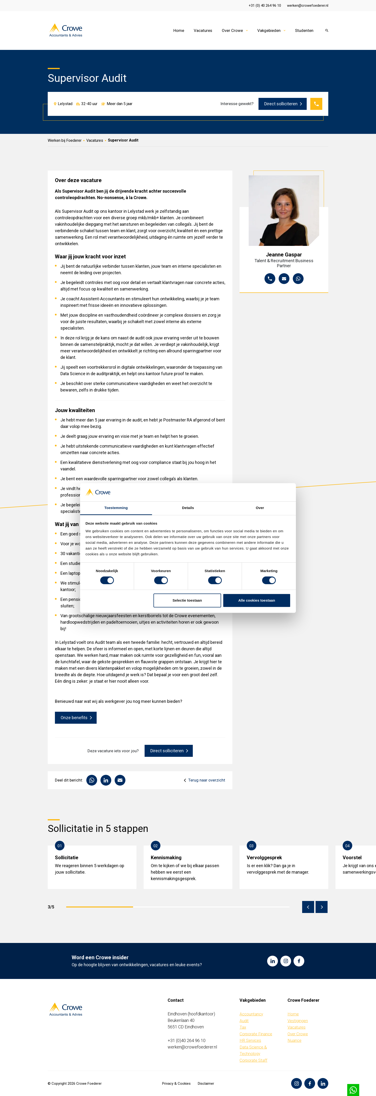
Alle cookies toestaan (256, 600)
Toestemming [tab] (116, 508)
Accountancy (251, 1014)
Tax (243, 1027)
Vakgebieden (269, 30)
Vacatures (203, 30)
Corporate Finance (256, 1033)
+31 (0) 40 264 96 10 (265, 5)
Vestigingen (298, 1020)
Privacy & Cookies (176, 1083)
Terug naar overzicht (206, 780)
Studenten (304, 30)
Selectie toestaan (187, 600)
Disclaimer (206, 1083)
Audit (244, 1020)
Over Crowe (232, 30)
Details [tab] (188, 508)
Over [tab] (260, 508)
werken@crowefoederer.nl (307, 5)
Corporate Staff (253, 1060)
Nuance (294, 1040)
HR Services (250, 1040)
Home (178, 30)
